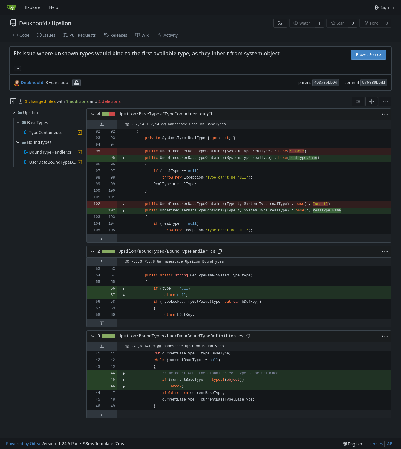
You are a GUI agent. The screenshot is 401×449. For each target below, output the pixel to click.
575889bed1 (373, 82)
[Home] (11, 7)
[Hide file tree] (13, 101)
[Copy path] (209, 114)
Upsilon (61, 23)
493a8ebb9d (325, 82)
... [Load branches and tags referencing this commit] (17, 68)
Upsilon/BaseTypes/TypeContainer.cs (161, 114)
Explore (32, 7)
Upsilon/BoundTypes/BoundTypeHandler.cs (166, 251)
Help (53, 7)
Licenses (374, 443)
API (390, 443)
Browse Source (368, 54)
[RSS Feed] (280, 23)
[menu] (385, 101)
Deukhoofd (33, 23)
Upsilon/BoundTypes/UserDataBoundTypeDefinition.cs (181, 336)
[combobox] (358, 101)
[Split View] (371, 101)
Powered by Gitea (23, 443)
